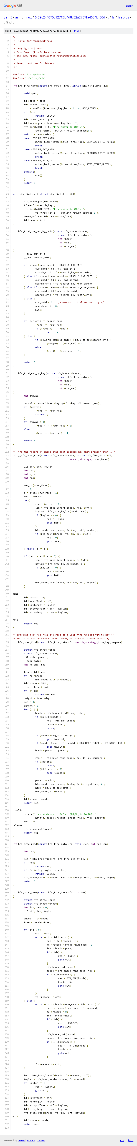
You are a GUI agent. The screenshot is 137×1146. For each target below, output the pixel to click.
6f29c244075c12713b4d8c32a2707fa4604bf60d (70, 17)
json (130, 1140)
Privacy (31, 1140)
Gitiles (21, 1140)
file (77, 30)
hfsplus (123, 17)
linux (28, 17)
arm (18, 17)
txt (122, 1140)
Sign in (129, 5)
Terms (41, 1140)
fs (113, 17)
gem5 (8, 17)
